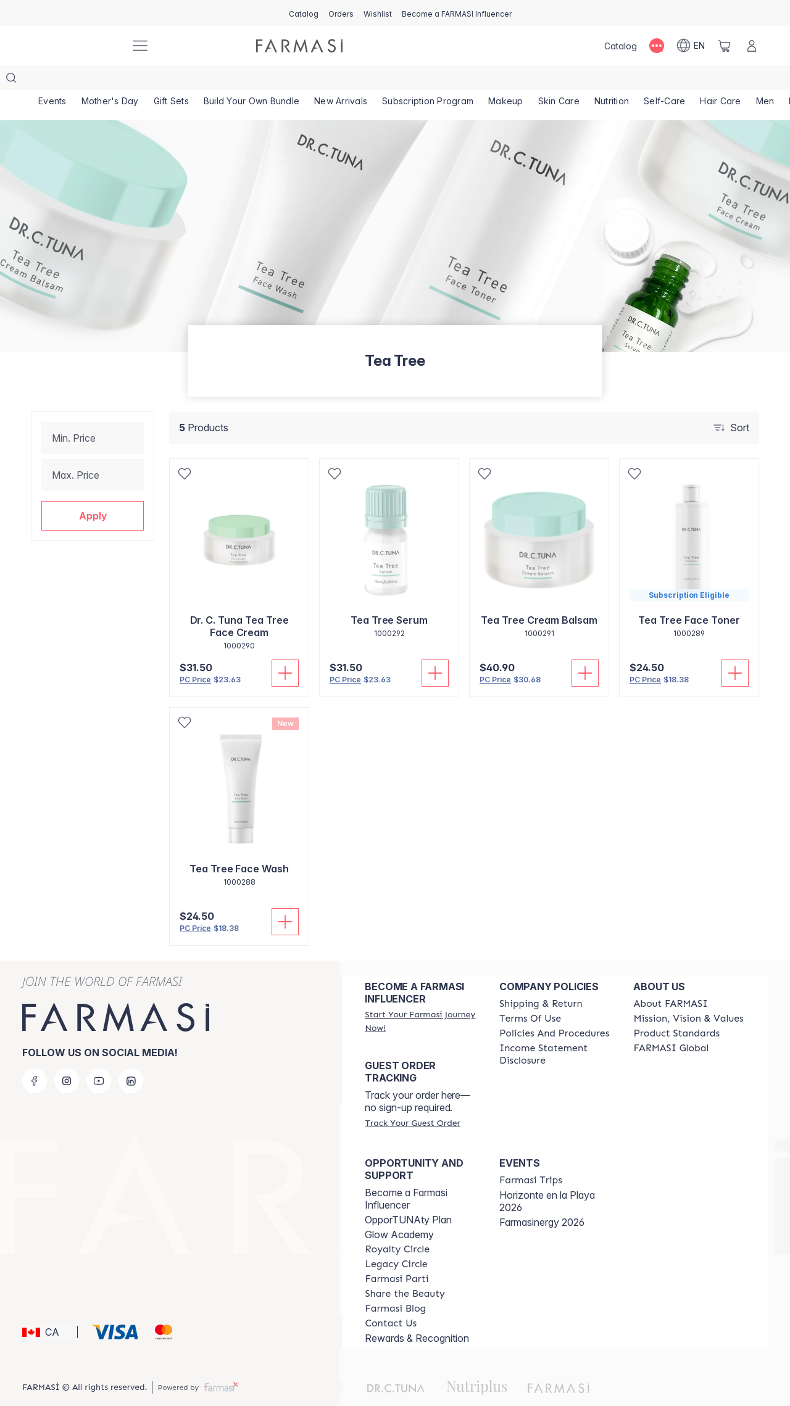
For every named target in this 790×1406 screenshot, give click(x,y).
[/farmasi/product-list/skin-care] (559, 80)
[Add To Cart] (285, 648)
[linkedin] (130, 1056)
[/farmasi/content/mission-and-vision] (688, 994)
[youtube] (98, 1056)
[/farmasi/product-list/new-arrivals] (341, 80)
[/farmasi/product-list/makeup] (506, 80)
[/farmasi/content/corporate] (671, 1023)
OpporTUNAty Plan (408, 1195)
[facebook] (34, 1056)
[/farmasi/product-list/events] (52, 80)
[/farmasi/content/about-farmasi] (670, 979)
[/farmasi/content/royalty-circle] (397, 1224)
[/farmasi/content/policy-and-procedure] (554, 1009)
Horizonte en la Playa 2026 (547, 1176)
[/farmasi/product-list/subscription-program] (428, 80)
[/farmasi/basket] (724, 45)
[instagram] (66, 1056)
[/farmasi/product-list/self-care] (664, 80)
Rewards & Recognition (417, 1313)
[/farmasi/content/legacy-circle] (396, 1239)
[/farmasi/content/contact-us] (391, 1298)
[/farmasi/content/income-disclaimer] (555, 1029)
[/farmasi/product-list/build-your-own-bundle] (251, 80)
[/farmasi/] (74, 46)
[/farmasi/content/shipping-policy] (541, 979)
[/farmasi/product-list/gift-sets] (171, 80)
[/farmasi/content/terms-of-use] (530, 994)
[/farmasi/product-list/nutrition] (611, 80)
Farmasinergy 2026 (541, 1197)
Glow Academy (399, 1210)
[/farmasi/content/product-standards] (676, 1009)
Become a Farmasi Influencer (406, 1174)
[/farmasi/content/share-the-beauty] (405, 1269)
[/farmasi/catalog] (303, 13)
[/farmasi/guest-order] (412, 1098)
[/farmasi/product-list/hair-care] (720, 80)
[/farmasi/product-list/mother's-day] (110, 80)
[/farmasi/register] (341, 13)
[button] (92, 491)
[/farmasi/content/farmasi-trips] (530, 1155)
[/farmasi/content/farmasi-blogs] (395, 1284)
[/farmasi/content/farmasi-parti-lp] (396, 1254)
